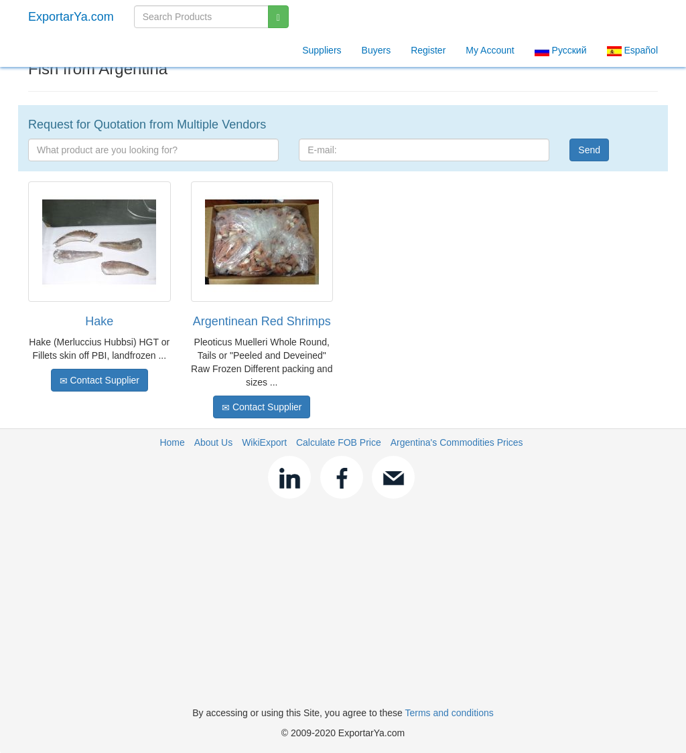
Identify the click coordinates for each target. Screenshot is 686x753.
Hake (99, 321)
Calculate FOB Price (338, 442)
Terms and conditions (449, 712)
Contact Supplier (99, 380)
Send (589, 150)
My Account (490, 50)
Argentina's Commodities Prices (457, 442)
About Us (213, 442)
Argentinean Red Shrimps (262, 321)
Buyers (376, 50)
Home (171, 442)
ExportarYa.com (71, 16)
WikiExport (264, 442)
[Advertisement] (343, 605)
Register (428, 50)
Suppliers (321, 50)
